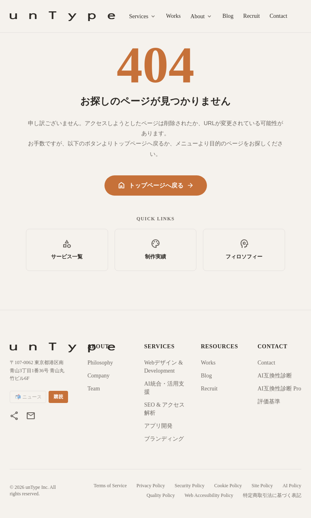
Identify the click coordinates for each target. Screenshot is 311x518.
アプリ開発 (158, 426)
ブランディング (164, 439)
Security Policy (189, 485)
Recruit (251, 16)
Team (93, 389)
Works (173, 16)
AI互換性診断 (275, 376)
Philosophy (100, 363)
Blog (227, 16)
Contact (279, 16)
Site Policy (262, 485)
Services (142, 17)
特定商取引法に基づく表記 (272, 495)
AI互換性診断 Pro (279, 389)
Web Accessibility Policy (209, 495)
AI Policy (292, 485)
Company (98, 376)
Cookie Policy (228, 485)
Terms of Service (110, 485)
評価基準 (269, 402)
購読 (58, 397)
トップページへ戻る (155, 185)
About (201, 17)
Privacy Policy (150, 485)
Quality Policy (161, 495)
